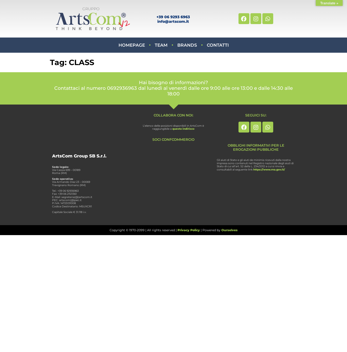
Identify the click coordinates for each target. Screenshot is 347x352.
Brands (187, 45)
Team (161, 45)
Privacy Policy (189, 230)
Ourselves (229, 230)
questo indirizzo (183, 128)
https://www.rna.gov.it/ (269, 169)
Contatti (218, 45)
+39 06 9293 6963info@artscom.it (173, 19)
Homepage (131, 45)
